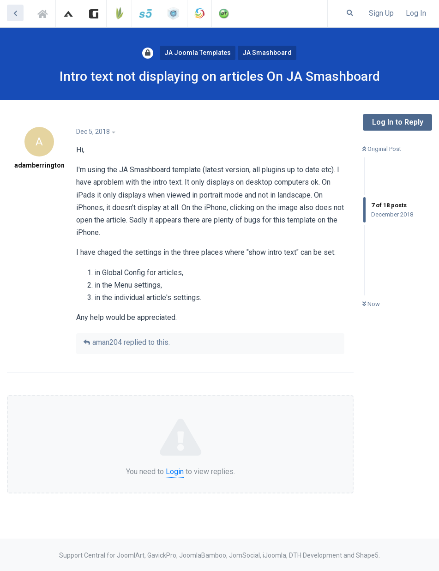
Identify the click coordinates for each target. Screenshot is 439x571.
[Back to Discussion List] (15, 13)
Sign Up (381, 13)
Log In (416, 13)
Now (371, 304)
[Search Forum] (350, 13)
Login (175, 471)
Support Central (45, 12)
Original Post (381, 148)
